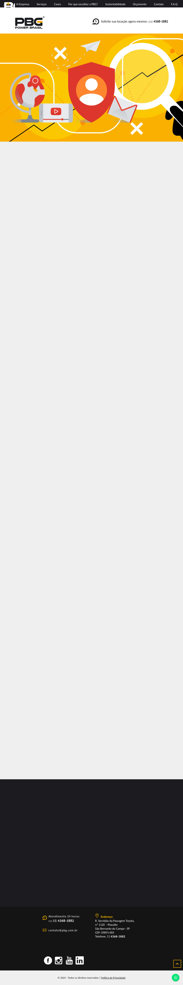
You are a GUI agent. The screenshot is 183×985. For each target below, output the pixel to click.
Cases (57, 4)
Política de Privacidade (113, 977)
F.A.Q (174, 4)
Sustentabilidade (115, 4)
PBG (9, 8)
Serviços (41, 4)
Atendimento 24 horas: (64, 916)
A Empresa (22, 4)
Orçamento (140, 4)
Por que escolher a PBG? (83, 4)
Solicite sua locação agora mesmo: (134, 21)
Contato (159, 4)
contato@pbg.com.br (63, 930)
